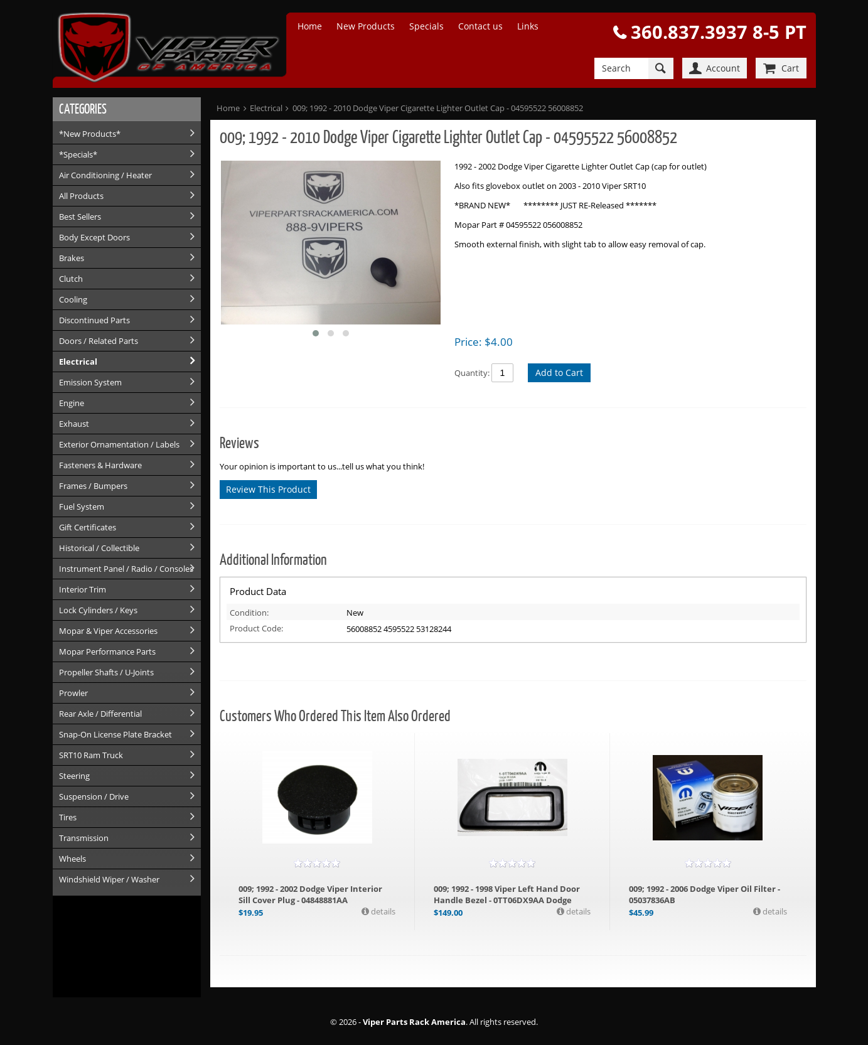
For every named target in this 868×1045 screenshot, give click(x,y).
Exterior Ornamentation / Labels (119, 444)
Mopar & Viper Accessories (108, 630)
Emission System (90, 382)
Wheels (72, 858)
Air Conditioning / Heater (105, 175)
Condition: (249, 612)
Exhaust (74, 423)
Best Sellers (80, 216)
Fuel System (81, 506)
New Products (365, 26)
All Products (81, 195)
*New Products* (90, 133)
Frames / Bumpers (93, 485)
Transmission (84, 838)
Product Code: (256, 628)
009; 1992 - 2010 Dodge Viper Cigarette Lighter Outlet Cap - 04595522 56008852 (437, 108)
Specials (426, 26)
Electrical (78, 361)
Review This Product (268, 489)
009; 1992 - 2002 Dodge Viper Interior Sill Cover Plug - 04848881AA (310, 894)
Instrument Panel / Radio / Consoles (126, 568)
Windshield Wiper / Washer (109, 879)
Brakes (71, 258)
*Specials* (78, 154)
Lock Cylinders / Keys (98, 610)
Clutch (71, 278)
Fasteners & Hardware (100, 465)
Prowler (73, 693)
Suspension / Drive (94, 796)
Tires (68, 817)
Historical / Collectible (99, 548)
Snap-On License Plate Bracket (115, 734)
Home (309, 26)
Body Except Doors (94, 237)
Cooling (73, 299)
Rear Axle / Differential (100, 713)
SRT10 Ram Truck (91, 755)
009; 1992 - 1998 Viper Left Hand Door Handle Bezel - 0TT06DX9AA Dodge (507, 894)
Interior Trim (82, 589)
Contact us (480, 26)
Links (527, 26)
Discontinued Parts (94, 320)
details (382, 911)
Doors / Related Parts (98, 340)
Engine (71, 403)
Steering (74, 775)
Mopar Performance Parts (107, 651)
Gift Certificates (87, 527)
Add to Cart (559, 372)
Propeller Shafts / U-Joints (106, 672)
